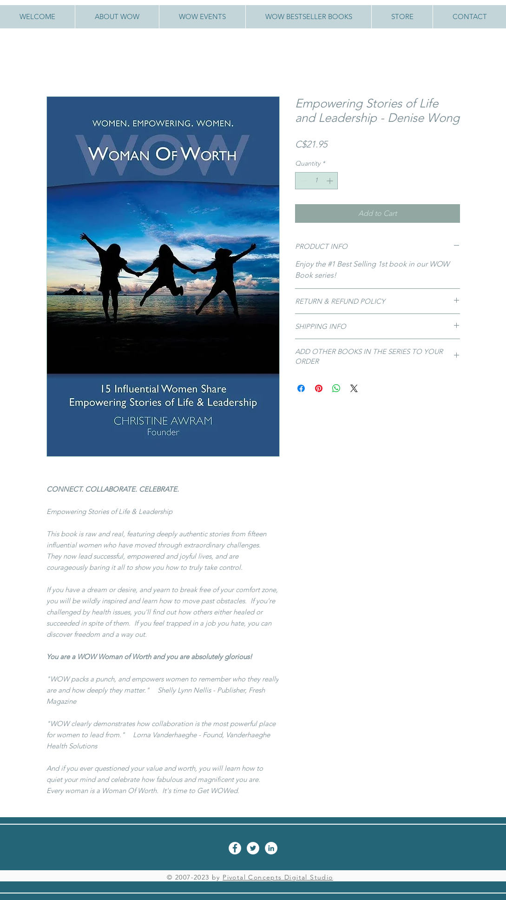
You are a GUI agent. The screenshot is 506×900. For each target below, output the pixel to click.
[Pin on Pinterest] (318, 388)
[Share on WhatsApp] (336, 388)
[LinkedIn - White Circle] (271, 848)
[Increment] (330, 181)
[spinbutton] (316, 181)
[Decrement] (302, 181)
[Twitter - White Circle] (253, 848)
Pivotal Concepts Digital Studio (278, 877)
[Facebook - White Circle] (235, 848)
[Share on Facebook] (301, 388)
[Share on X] (354, 388)
